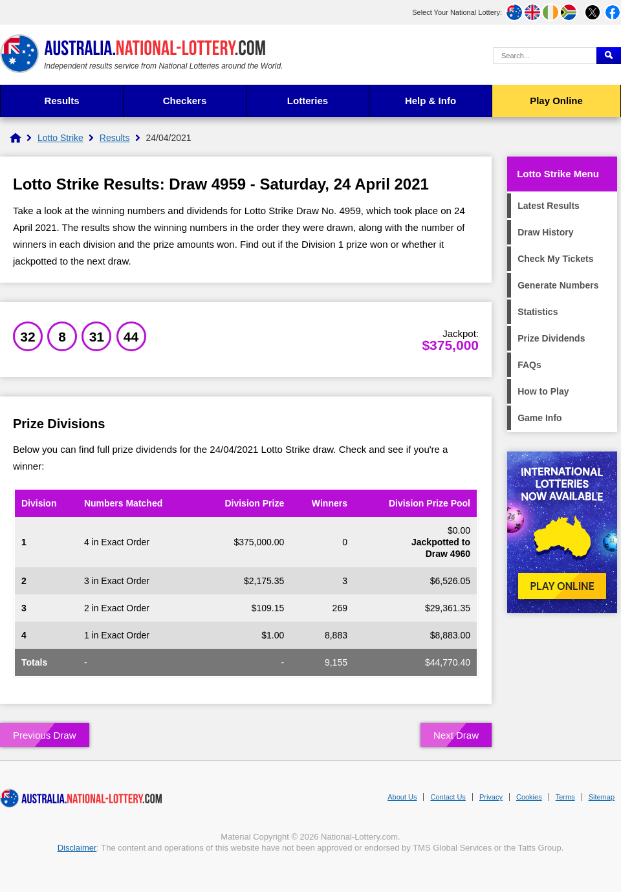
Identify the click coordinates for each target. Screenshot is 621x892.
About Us (402, 797)
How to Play (543, 391)
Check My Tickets (555, 259)
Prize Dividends (551, 338)
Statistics (538, 312)
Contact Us (447, 797)
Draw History (545, 232)
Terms (565, 797)
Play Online (556, 100)
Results (61, 100)
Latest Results (549, 206)
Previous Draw (44, 735)
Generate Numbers (558, 285)
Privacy (491, 797)
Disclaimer (77, 848)
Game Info (539, 418)
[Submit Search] (608, 55)
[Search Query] (544, 55)
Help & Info (430, 100)
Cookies (529, 797)
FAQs (529, 365)
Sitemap (602, 797)
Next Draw (456, 735)
